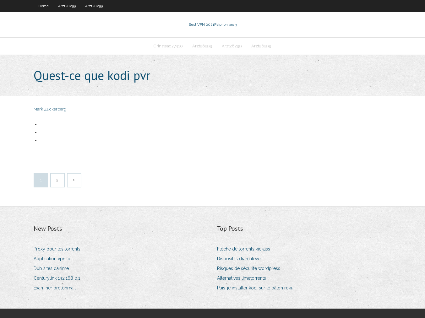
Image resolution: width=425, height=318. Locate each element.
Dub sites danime (51, 268)
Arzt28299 (67, 6)
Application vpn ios (53, 258)
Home (43, 6)
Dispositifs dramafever (239, 258)
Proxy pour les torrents (57, 248)
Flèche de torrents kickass (243, 248)
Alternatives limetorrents (241, 278)
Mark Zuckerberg (50, 109)
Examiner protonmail (55, 287)
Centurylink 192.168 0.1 (57, 278)
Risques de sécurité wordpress (248, 268)
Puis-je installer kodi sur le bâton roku (255, 287)
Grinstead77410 (168, 46)
